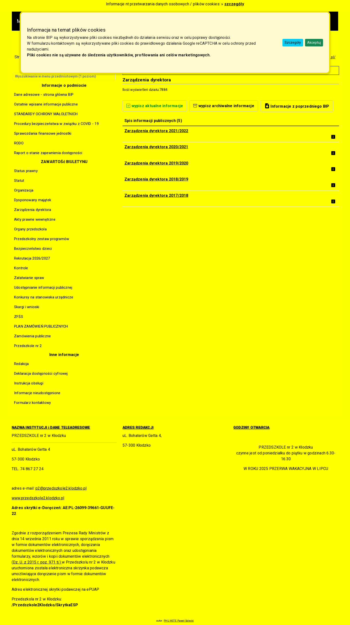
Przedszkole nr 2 (28, 346)
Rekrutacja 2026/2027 (32, 258)
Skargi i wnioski (26, 307)
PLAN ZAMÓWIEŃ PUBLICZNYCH (41, 326)
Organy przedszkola (30, 229)
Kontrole (21, 268)
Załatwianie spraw (29, 278)
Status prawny (26, 171)
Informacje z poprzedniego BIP (296, 106)
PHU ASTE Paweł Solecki (179, 620)
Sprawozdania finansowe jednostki (42, 133)
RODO (19, 143)
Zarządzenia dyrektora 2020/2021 (156, 147)
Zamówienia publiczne (32, 336)
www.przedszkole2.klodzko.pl (38, 498)
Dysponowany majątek (32, 200)
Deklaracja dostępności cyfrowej (41, 373)
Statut (19, 180)
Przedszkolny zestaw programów (41, 239)
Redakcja (21, 364)
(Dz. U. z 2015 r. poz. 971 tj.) (37, 562)
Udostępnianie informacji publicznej (43, 287)
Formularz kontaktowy (32, 402)
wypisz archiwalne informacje (223, 106)
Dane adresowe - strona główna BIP (44, 94)
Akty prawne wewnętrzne (34, 219)
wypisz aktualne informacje (154, 106)
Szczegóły (293, 42)
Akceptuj (314, 42)
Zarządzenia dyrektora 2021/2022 (156, 131)
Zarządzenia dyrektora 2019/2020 (156, 163)
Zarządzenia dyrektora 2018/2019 (156, 179)
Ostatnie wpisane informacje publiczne (46, 104)
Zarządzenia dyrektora (32, 210)
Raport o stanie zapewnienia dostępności (48, 153)
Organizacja (23, 190)
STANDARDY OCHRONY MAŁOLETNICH (46, 114)
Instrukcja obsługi (28, 383)
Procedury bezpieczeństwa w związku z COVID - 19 (56, 124)
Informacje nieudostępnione (37, 393)
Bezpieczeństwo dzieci (33, 248)
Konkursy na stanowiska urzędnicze (43, 297)
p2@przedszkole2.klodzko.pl (61, 488)
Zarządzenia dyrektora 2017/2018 (156, 195)
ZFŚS (18, 316)
